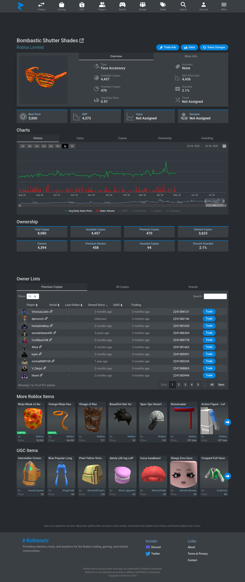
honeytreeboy (38, 326)
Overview (116, 56)
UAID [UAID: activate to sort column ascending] (181, 305)
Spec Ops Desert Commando (158, 404)
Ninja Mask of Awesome (33, 404)
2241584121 (184, 311)
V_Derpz (35, 368)
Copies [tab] (122, 138)
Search (210, 296)
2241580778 (184, 340)
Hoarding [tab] (207, 138)
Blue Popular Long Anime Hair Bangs (72, 458)
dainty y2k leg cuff (121, 458)
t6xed (33, 375)
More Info (191, 56)
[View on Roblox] (81, 40)
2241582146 (184, 319)
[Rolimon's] (21, 6)
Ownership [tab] (165, 138)
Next (221, 384)
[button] (167, 47)
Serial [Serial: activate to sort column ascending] (90, 305)
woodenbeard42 (40, 333)
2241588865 (184, 368)
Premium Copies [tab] (51, 287)
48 (212, 384)
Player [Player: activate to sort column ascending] (36, 305)
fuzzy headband (150, 458)
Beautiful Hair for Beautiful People (132, 404)
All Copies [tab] (122, 287)
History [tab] (37, 138)
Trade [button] (212, 311)
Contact (192, 560)
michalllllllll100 (39, 361)
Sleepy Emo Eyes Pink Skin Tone (191, 458)
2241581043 (184, 326)
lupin (33, 354)
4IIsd (33, 347)
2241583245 (184, 361)
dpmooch (36, 319)
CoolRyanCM (38, 340)
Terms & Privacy (198, 553)
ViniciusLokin (38, 311)
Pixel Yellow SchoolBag (94, 458)
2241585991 (184, 354)
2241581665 (184, 347)
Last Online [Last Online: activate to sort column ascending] (116, 305)
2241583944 (184, 375)
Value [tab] (80, 138)
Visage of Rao (88, 404)
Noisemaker (178, 404)
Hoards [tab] (193, 287)
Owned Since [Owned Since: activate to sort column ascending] (150, 305)
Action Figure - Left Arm (216, 404)
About (191, 547)
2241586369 (184, 333)
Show (28, 296)
